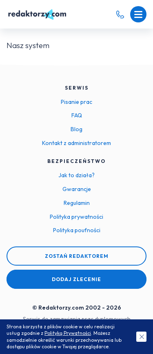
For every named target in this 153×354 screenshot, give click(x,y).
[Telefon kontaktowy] (120, 14)
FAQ (76, 115)
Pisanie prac (76, 102)
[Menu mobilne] (138, 14)
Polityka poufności (76, 230)
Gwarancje (76, 189)
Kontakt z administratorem (76, 143)
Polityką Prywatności (67, 333)
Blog (76, 129)
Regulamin (77, 203)
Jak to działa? (76, 175)
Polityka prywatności (76, 216)
